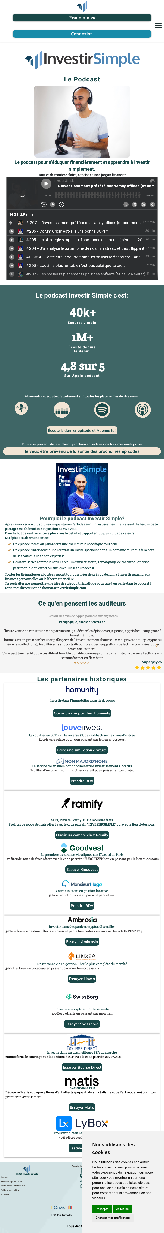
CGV (20, 1181)
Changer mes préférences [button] (113, 1217)
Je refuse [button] (122, 1209)
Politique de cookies (10, 1190)
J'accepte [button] (102, 1209)
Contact (4, 1177)
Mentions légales (8, 1181)
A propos (5, 1194)
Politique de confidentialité (13, 1185)
